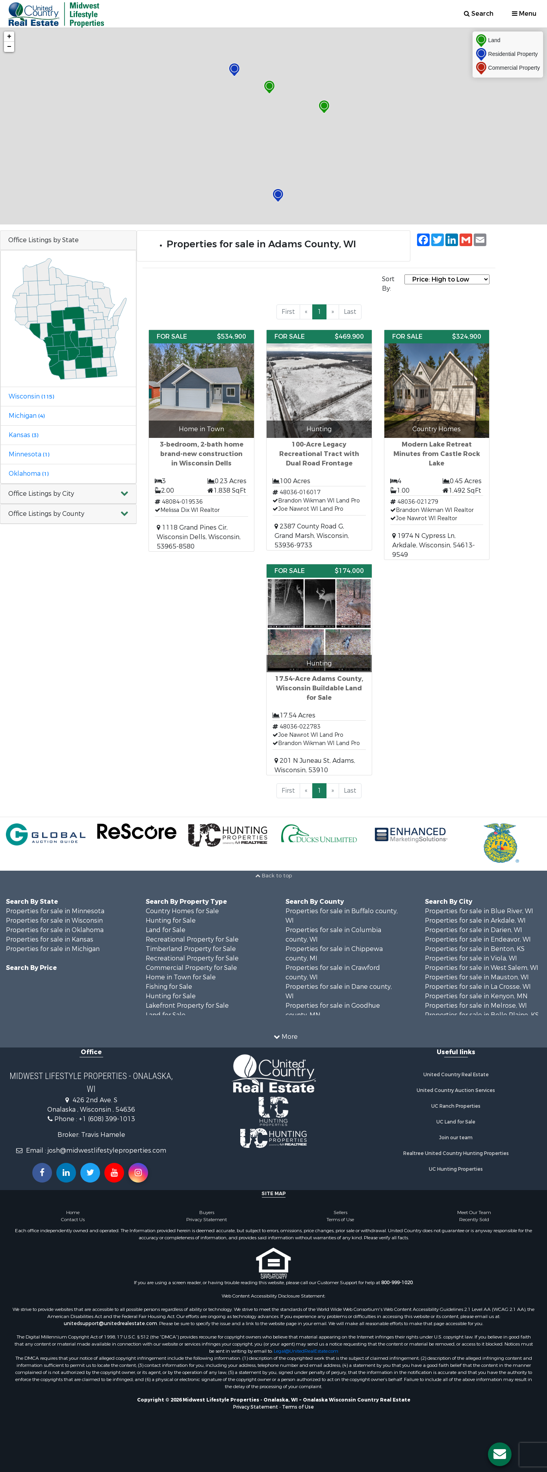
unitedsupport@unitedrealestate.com (110, 1323)
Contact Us (73, 1219)
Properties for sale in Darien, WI (473, 930)
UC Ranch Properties (455, 1106)
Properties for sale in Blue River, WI (479, 911)
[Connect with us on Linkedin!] (66, 1173)
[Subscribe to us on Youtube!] (114, 1173)
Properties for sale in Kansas (49, 939)
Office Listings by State (43, 240)
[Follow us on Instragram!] (138, 1173)
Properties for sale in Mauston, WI (477, 977)
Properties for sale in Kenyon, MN (476, 996)
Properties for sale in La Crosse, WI (478, 987)
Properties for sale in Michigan (53, 949)
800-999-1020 (397, 1282)
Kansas (23, 435)
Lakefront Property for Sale (187, 1005)
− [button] (9, 47)
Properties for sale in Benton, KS (475, 949)
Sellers (340, 1212)
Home (73, 1212)
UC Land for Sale (455, 1122)
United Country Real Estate (456, 1075)
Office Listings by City (41, 493)
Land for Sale (165, 930)
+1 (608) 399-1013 (107, 1119)
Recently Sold (474, 1219)
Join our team (456, 1138)
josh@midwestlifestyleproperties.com (107, 1150)
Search (478, 13)
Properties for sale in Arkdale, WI (475, 920)
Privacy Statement (206, 1219)
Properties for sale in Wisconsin (54, 920)
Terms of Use (340, 1219)
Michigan (27, 416)
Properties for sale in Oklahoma (55, 930)
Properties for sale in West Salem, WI (481, 968)
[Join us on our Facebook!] (42, 1173)
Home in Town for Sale (181, 977)
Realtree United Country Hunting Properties (456, 1153)
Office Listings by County (46, 514)
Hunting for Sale (171, 920)
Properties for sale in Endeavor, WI (478, 939)
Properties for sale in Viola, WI (471, 958)
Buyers (206, 1212)
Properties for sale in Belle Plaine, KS (482, 1015)
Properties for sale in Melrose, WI (476, 1005)
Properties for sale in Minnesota (55, 911)
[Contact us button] (500, 1454)
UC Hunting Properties (456, 1169)
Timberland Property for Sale (191, 949)
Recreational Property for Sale (192, 939)
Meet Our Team (474, 1212)
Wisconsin (31, 396)
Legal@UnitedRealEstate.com (306, 1351)
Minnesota (29, 454)
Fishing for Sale (169, 987)
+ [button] (9, 36)
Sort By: (388, 284)
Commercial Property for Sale (191, 968)
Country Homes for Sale (182, 911)
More (286, 1037)
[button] (68, 494)
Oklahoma (28, 473)
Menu (524, 13)
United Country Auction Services (456, 1090)
